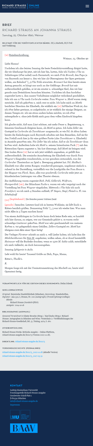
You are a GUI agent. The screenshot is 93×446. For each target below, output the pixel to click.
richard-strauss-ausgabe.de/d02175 (30, 341)
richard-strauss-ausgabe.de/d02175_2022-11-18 (22, 352)
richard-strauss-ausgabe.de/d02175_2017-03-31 (22, 356)
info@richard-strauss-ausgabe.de (24, 401)
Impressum (15, 405)
